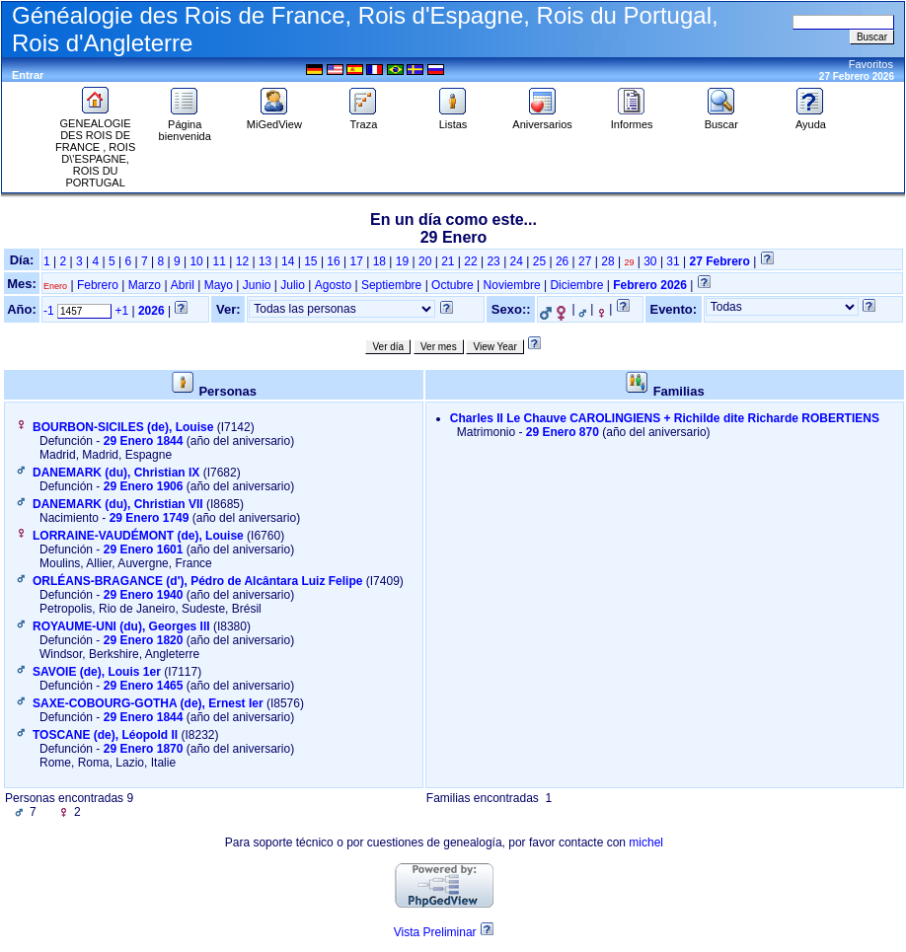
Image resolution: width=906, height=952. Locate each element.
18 (379, 261)
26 (562, 261)
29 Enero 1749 (149, 518)
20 (424, 261)
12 (242, 261)
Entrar (27, 75)
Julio (292, 285)
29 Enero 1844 (144, 441)
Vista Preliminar (435, 932)
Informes (632, 119)
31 (672, 261)
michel (646, 842)
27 (584, 261)
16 (333, 261)
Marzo (144, 285)
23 (493, 261)
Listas (453, 119)
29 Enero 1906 (144, 486)
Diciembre (576, 285)
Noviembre (512, 285)
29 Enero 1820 (144, 640)
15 (310, 261)
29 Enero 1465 (144, 686)
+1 (121, 311)
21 (447, 261)
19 (402, 261)
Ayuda (810, 119)
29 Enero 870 (562, 432)
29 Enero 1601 (144, 549)
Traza (363, 119)
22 (470, 261)
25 (539, 261)
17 (356, 261)
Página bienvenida (185, 125)
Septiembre (391, 285)
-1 (48, 311)
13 (265, 261)
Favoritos (871, 64)
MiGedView (274, 119)
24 (516, 261)
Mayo (218, 285)
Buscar (721, 119)
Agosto (333, 285)
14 (287, 261)
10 (195, 261)
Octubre (452, 285)
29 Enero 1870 (144, 749)
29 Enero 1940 (144, 595)
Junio (257, 285)
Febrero (97, 285)
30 (649, 261)
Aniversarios (542, 119)
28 (607, 261)
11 (219, 261)
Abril (182, 285)
